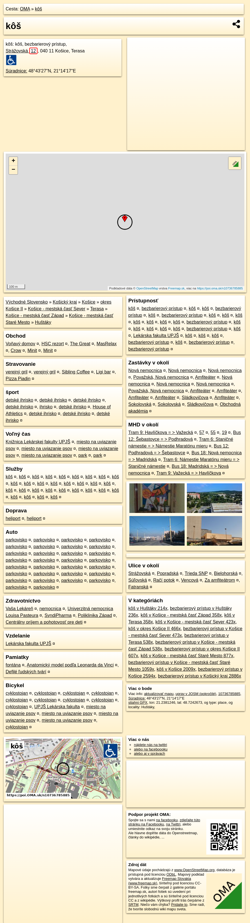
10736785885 (229, 694)
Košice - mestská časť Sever (56, 308)
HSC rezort (52, 343)
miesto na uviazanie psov (46, 448)
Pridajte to (179, 904)
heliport (13, 518)
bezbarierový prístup (161, 308)
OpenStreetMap (147, 288)
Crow (16, 350)
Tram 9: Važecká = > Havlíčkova (188, 473)
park (82, 455)
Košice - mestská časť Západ (35, 315)
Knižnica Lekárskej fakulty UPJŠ (38, 441)
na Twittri (173, 824)
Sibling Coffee (76, 371)
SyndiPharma (58, 615)
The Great (80, 343)
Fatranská (138, 587)
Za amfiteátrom (220, 580)
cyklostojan (17, 693)
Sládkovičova (195, 397)
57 (201, 432)
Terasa (97, 308)
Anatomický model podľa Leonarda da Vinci (70, 665)
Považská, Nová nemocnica (161, 377)
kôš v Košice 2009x (176, 669)
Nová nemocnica (145, 370)
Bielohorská (226, 573)
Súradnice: (16, 70)
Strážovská (21, 51)
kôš (38, 8)
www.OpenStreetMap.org (194, 870)
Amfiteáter (205, 377)
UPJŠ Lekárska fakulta (57, 706)
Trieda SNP (196, 573)
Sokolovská (139, 404)
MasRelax (107, 343)
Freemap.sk (176, 288)
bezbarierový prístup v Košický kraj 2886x (199, 676)
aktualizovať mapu (158, 694)
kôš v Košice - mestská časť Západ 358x (181, 615)
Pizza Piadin (18, 378)
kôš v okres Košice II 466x (154, 628)
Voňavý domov (20, 343)
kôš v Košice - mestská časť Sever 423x (195, 621)
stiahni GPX (137, 702)
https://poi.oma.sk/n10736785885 (220, 288)
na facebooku (167, 820)
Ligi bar (103, 371)
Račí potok (164, 580)
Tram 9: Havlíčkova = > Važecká (160, 432)
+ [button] (13, 161)
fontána (13, 665)
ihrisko (45, 406)
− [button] (13, 170)
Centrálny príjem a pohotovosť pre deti (44, 622)
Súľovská (137, 580)
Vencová (189, 580)
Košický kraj (65, 302)
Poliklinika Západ (95, 615)
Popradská (168, 573)
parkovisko (16, 539)
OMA (25, 8)
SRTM (133, 904)
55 (213, 432)
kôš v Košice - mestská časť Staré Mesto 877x (187, 655)
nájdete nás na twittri (150, 745)
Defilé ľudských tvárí (26, 671)
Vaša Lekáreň (19, 608)
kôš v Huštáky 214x (147, 608)
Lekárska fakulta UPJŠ (28, 643)
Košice (88, 302)
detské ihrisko (19, 400)
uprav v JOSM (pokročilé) (196, 694)
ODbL (171, 874)
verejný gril (16, 371)
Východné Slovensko (27, 302)
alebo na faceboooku (150, 749)
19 (224, 432)
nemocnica (50, 608)
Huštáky (43, 322)
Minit (32, 350)
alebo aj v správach (149, 753)
